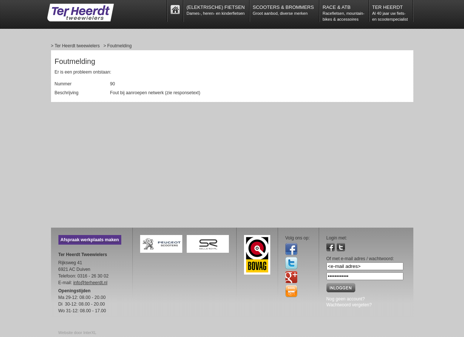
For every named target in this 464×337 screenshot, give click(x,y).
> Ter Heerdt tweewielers (75, 45)
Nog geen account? (345, 299)
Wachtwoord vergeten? (349, 304)
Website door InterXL (77, 332)
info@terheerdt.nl (90, 282)
